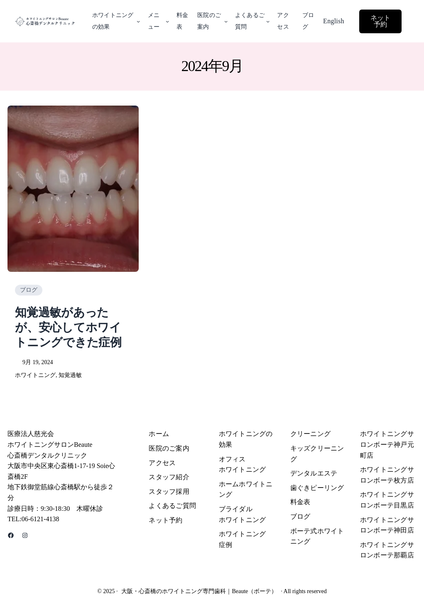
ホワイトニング (35, 375)
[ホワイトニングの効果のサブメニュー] (138, 21)
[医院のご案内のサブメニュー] (226, 21)
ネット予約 (380, 21)
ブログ (28, 290)
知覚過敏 (70, 375)
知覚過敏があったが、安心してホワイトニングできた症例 (68, 327)
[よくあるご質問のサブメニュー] (268, 21)
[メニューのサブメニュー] (167, 21)
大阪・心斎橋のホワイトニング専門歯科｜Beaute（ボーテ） (199, 591)
